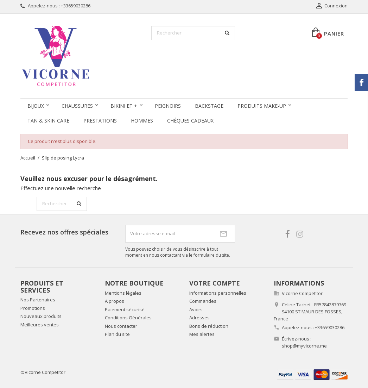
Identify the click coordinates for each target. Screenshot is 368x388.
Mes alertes (202, 334)
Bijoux (35, 105)
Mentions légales (123, 293)
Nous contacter (121, 326)
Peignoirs (168, 105)
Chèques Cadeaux (190, 120)
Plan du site (117, 334)
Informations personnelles (217, 293)
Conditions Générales (128, 317)
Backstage (209, 105)
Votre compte (214, 283)
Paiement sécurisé (125, 309)
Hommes (142, 120)
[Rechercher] (193, 33)
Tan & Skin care (48, 120)
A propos (114, 301)
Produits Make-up (261, 105)
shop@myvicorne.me (304, 346)
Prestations (100, 120)
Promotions (32, 308)
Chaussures (77, 105)
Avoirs (196, 309)
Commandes (202, 301)
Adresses (199, 317)
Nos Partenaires (37, 299)
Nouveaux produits (41, 316)
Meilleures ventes (39, 324)
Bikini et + (123, 105)
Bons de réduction (208, 326)
